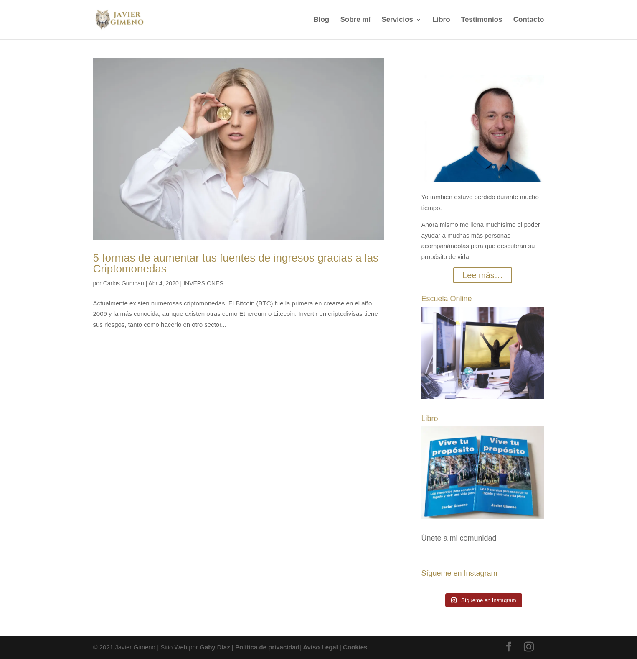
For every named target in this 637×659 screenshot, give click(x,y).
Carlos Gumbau (123, 283)
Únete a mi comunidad (459, 538)
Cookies (355, 647)
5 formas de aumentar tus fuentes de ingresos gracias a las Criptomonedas (236, 263)
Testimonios (481, 20)
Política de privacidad (267, 647)
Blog (321, 20)
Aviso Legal (320, 647)
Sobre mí (355, 20)
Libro (441, 20)
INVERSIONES (203, 283)
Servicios (397, 20)
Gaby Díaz (215, 647)
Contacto (528, 20)
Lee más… (482, 275)
